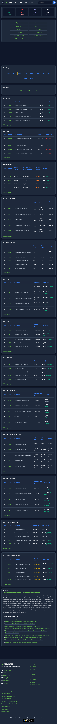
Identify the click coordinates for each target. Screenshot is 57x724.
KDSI (9, 181)
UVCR (9, 225)
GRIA (9, 142)
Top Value (38, 29)
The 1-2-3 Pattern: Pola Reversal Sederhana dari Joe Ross (20, 630)
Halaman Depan (7, 670)
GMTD (10, 139)
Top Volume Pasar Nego (19, 38)
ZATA (9, 406)
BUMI (9, 330)
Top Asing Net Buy (19, 35)
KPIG (9, 417)
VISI (9, 529)
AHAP (10, 110)
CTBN (9, 146)
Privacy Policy (6, 680)
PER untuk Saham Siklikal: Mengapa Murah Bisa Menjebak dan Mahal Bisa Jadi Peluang (27, 642)
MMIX (9, 253)
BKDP (9, 261)
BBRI (9, 298)
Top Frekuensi (38, 32)
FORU (9, 209)
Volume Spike (18, 26)
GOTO (9, 400)
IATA (9, 540)
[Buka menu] (2, 2)
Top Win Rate (38, 26)
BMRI (9, 304)
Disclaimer (5, 683)
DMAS (9, 450)
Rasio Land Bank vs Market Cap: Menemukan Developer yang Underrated (23, 633)
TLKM (9, 309)
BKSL (9, 461)
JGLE (9, 411)
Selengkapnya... (7, 125)
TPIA (9, 293)
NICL (9, 188)
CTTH (10, 113)
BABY (9, 106)
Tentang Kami (6, 675)
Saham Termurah (5, 709)
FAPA (28, 91)
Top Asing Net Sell (38, 35)
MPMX (10, 153)
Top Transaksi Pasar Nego (38, 38)
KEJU (35, 91)
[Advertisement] (28, 53)
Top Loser (38, 23)
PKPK (9, 231)
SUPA (9, 177)
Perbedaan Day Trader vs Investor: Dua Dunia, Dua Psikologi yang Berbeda (24, 646)
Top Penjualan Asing (6, 691)
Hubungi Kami (6, 678)
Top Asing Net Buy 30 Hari (8, 696)
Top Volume (19, 32)
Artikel (4, 672)
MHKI (9, 117)
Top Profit (18, 29)
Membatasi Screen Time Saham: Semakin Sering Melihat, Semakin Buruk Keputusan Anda (27, 635)
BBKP (9, 423)
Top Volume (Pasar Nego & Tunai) (9, 701)
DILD (9, 533)
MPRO (9, 582)
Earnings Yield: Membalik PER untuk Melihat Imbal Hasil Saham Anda (21, 599)
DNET (21, 91)
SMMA (9, 265)
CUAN (9, 347)
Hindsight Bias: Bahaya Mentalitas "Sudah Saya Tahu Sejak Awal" (21, 628)
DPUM (10, 150)
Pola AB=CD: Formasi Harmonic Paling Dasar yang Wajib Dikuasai (21, 649)
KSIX (9, 214)
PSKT (10, 121)
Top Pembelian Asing (35, 684)
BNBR (9, 343)
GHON (9, 184)
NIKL (9, 173)
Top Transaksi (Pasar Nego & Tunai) (10, 704)
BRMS (9, 544)
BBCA (9, 287)
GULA (9, 268)
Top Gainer (19, 23)
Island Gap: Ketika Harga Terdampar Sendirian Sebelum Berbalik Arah (22, 625)
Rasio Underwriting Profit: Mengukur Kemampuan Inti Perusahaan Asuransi (24, 644)
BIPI (9, 340)
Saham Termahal (5, 706)
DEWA (9, 466)
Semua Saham (5, 711)
